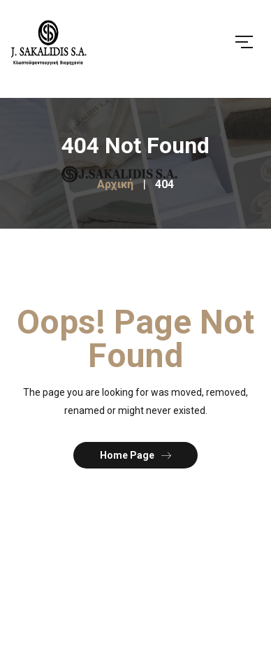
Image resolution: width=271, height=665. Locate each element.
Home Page (135, 455)
